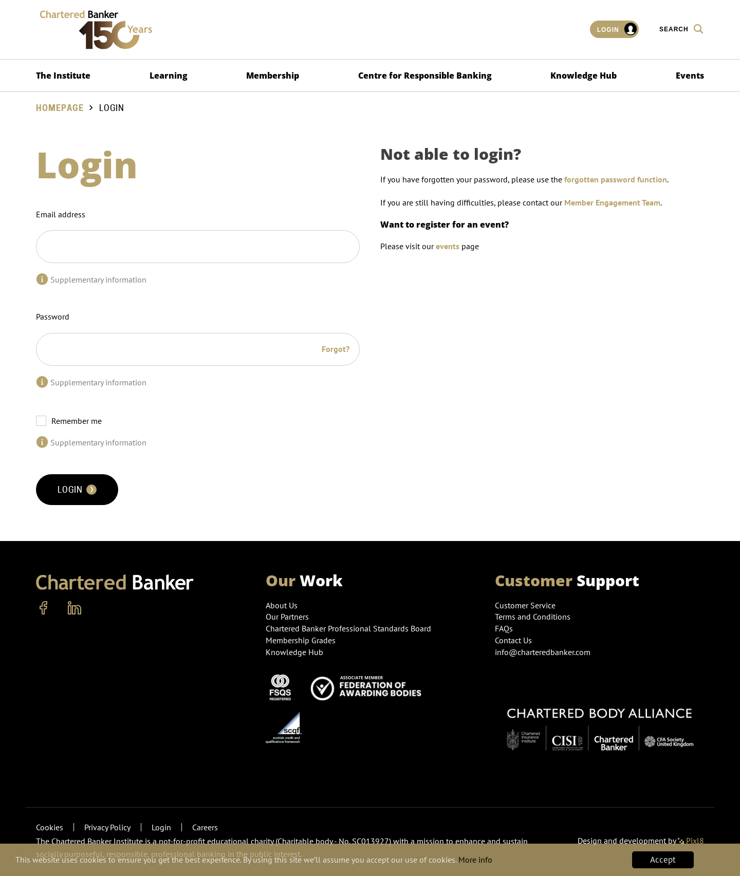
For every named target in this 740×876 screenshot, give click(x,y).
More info (515, 860)
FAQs (504, 628)
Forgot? (335, 349)
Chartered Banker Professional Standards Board (348, 628)
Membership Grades (301, 640)
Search (681, 29)
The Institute (63, 75)
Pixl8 (691, 840)
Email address (60, 214)
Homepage (60, 108)
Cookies (49, 827)
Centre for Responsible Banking (425, 75)
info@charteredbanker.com (544, 652)
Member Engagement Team (612, 202)
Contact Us (513, 640)
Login (617, 29)
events (447, 246)
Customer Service (525, 605)
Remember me (76, 421)
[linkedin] (74, 608)
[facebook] (43, 608)
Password (52, 316)
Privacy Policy (107, 827)
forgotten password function (615, 179)
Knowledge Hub (583, 75)
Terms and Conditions (532, 616)
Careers (205, 827)
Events (690, 75)
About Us (282, 605)
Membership (272, 75)
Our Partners (287, 616)
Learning (169, 75)
